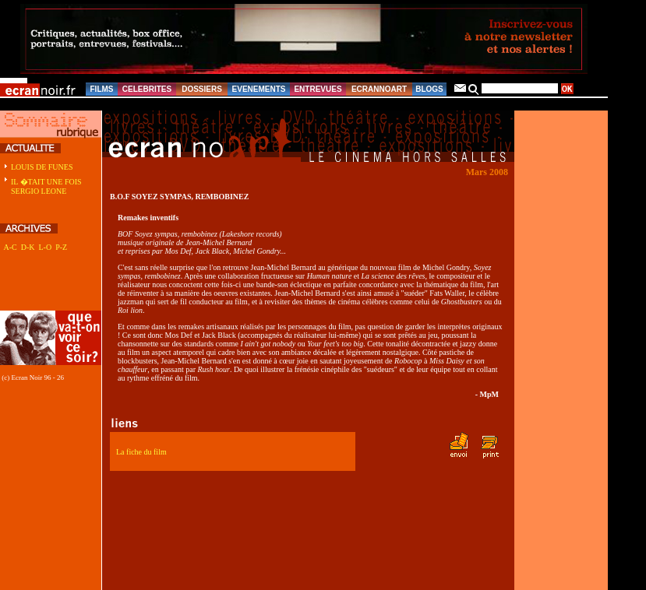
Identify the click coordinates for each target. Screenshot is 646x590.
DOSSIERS (202, 89)
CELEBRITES (146, 89)
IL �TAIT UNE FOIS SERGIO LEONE (46, 186)
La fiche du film (141, 452)
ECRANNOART (379, 89)
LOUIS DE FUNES (41, 167)
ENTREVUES (317, 89)
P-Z (61, 247)
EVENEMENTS (259, 89)
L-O (44, 247)
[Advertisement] (43, 289)
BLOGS (429, 89)
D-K (28, 247)
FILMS (102, 89)
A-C (9, 247)
